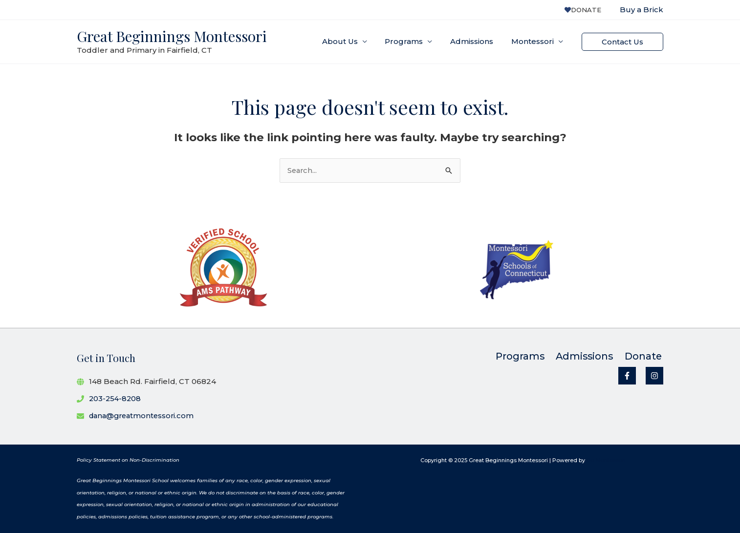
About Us (351, 41)
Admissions (476, 41)
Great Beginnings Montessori (172, 36)
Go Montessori (606, 460)
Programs (412, 41)
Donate (585, 10)
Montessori (534, 41)
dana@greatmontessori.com (143, 415)
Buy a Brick (641, 9)
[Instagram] (654, 376)
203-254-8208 (116, 398)
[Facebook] (627, 376)
